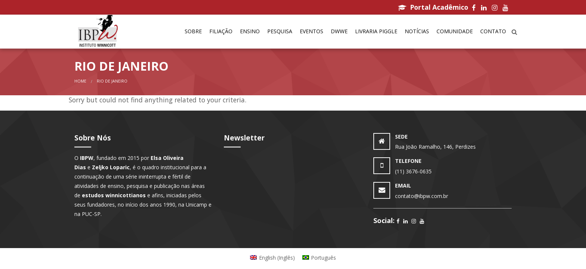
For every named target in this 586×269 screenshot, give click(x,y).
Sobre (193, 31)
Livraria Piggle (376, 31)
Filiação (220, 31)
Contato (493, 31)
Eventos (311, 31)
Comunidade (455, 31)
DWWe (339, 31)
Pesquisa (279, 31)
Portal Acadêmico (433, 7)
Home (80, 81)
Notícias (417, 31)
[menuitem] (193, 31)
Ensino (250, 31)
